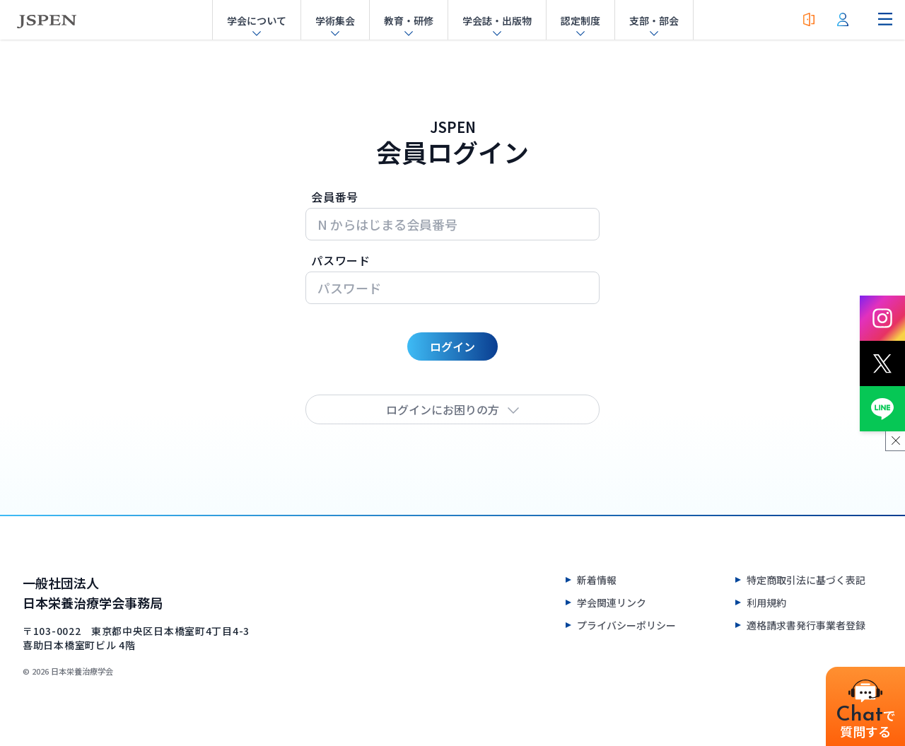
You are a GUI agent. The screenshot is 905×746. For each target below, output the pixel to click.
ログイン (452, 346)
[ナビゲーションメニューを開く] (885, 20)
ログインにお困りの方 (452, 409)
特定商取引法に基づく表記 (806, 580)
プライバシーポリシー (626, 625)
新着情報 (597, 580)
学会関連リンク (611, 602)
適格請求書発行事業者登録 (806, 625)
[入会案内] (809, 20)
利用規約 (766, 602)
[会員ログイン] (843, 20)
